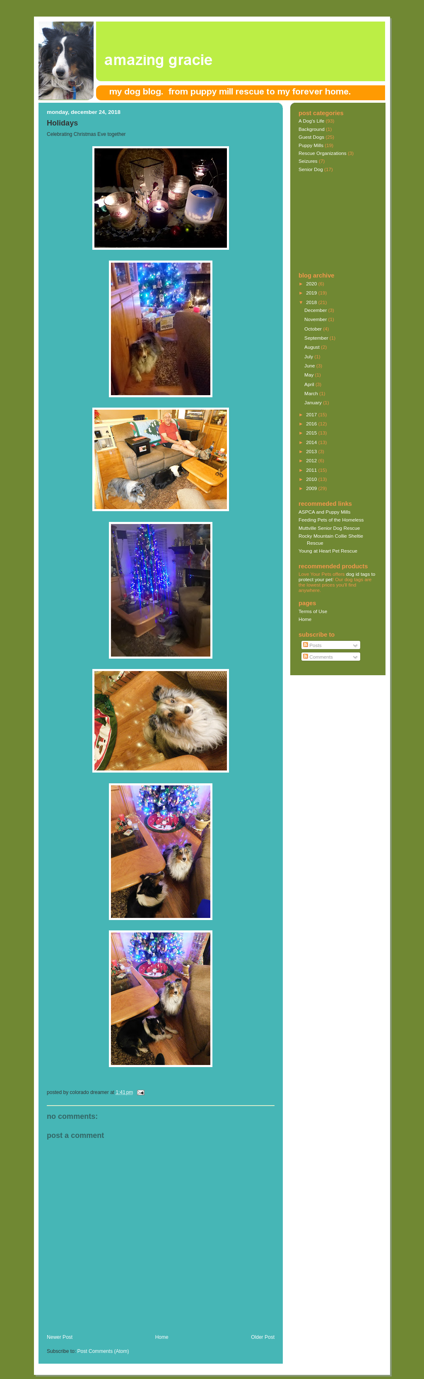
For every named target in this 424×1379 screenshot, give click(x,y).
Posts (312, 645)
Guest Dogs (311, 137)
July (309, 356)
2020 (312, 283)
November (316, 319)
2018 (312, 302)
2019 (312, 292)
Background (312, 129)
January (313, 402)
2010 (312, 479)
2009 (312, 488)
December (316, 310)
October (313, 328)
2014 (312, 442)
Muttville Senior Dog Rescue (329, 528)
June (310, 365)
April (310, 384)
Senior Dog (311, 169)
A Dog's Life (311, 120)
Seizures (308, 161)
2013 (312, 451)
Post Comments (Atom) (103, 1351)
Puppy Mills (311, 145)
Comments (318, 656)
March (311, 393)
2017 (312, 414)
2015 (312, 432)
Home (162, 1337)
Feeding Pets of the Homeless (331, 519)
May (309, 374)
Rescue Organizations (323, 153)
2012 (312, 460)
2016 (312, 423)
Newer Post (59, 1337)
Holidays (62, 123)
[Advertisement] (144, 1325)
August (312, 347)
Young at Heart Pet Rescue (328, 550)
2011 (312, 470)
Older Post (263, 1337)
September (317, 338)
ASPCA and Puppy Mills (324, 511)
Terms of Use (313, 611)
